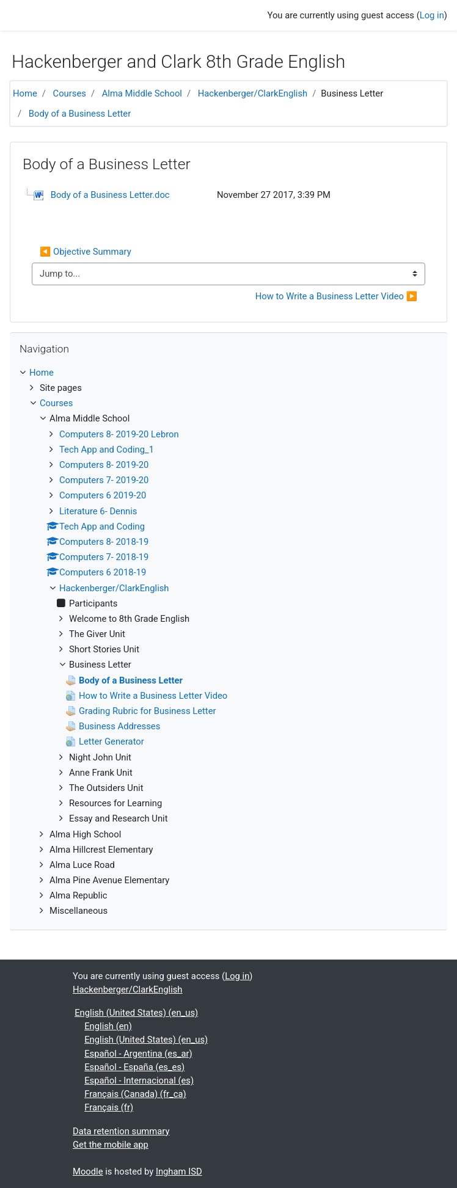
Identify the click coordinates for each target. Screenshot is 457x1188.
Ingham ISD (179, 1171)
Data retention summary (121, 1131)
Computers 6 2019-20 (102, 495)
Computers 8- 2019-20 (103, 464)
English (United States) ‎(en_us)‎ (136, 1012)
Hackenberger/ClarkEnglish (253, 93)
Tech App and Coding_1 (106, 449)
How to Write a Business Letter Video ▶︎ (336, 296)
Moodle (88, 1171)
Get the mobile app (110, 1144)
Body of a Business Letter (80, 113)
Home (25, 93)
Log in (432, 15)
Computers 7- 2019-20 (103, 480)
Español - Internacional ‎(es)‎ (139, 1080)
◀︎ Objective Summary (85, 251)
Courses (69, 93)
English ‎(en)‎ (108, 1026)
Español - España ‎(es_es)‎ (134, 1067)
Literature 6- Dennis (98, 511)
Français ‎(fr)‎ (108, 1107)
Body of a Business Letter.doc (110, 194)
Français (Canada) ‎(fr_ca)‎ (135, 1093)
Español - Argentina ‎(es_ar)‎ (138, 1053)
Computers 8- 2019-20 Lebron (119, 434)
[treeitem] (228, 372)
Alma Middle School (142, 93)
